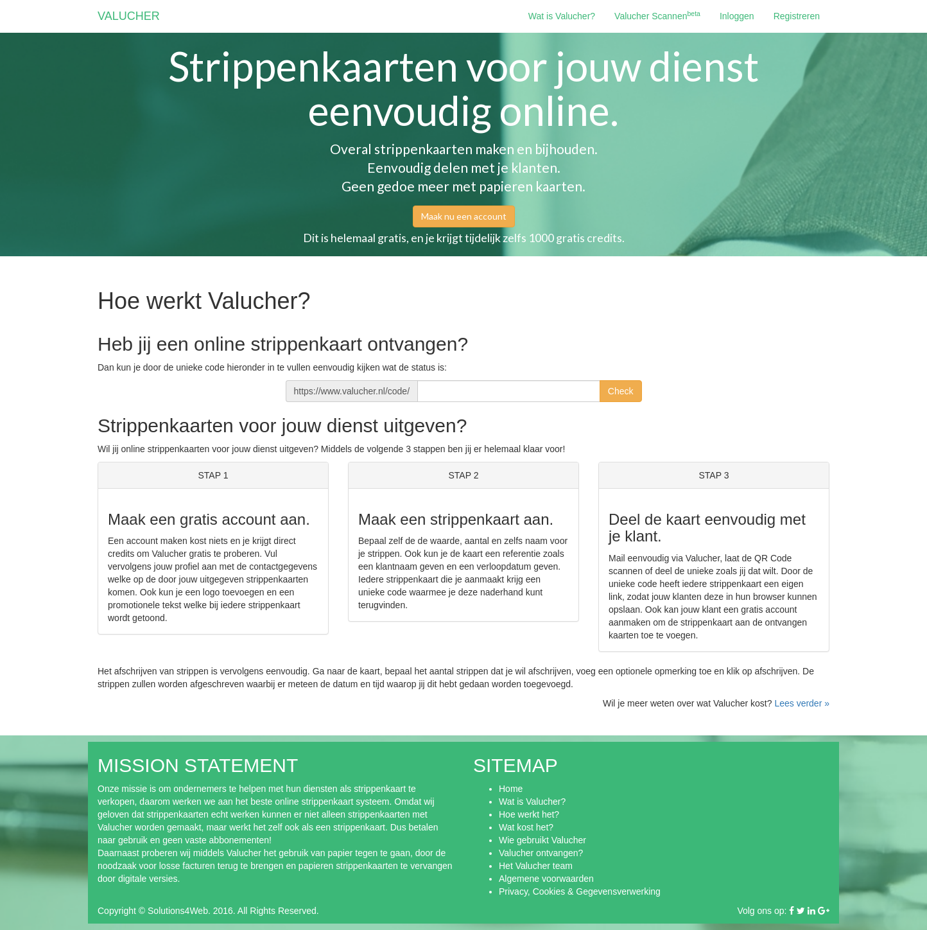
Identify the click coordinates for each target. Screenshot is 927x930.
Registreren (797, 16)
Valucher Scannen (657, 15)
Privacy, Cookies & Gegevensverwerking (580, 891)
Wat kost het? (526, 827)
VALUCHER (129, 16)
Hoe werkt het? (529, 814)
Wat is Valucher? (561, 16)
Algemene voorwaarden (546, 878)
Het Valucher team (536, 866)
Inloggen (737, 16)
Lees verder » (801, 703)
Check (621, 391)
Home (511, 789)
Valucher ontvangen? (541, 853)
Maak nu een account (464, 216)
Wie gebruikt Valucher (542, 840)
